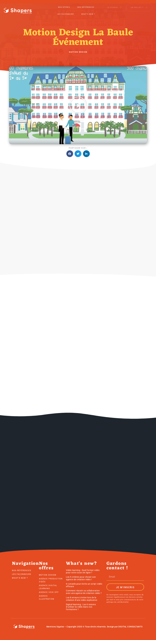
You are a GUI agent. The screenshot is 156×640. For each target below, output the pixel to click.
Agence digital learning (48, 587)
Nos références (85, 5)
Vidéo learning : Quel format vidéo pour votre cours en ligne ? (83, 571)
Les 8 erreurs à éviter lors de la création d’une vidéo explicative (81, 598)
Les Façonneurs (65, 12)
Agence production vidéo (51, 580)
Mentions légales (55, 626)
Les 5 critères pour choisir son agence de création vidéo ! (81, 578)
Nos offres (64, 5)
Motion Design (47, 575)
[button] (78, 105)
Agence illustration (46, 597)
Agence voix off (49, 592)
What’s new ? (88, 12)
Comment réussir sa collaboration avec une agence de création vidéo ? (84, 591)
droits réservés (98, 626)
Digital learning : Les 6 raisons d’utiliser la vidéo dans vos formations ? (81, 607)
